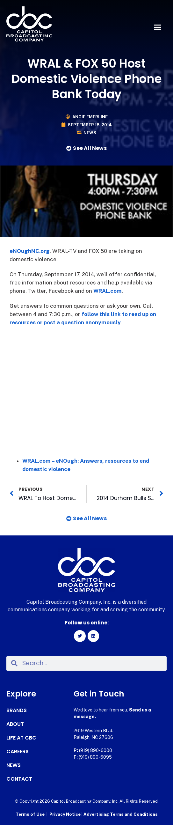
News (89, 132)
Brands (16, 710)
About (15, 724)
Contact (19, 779)
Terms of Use (30, 814)
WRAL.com (107, 291)
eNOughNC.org (30, 251)
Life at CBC (21, 738)
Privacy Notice (65, 814)
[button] (157, 27)
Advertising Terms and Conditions (120, 814)
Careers (17, 751)
